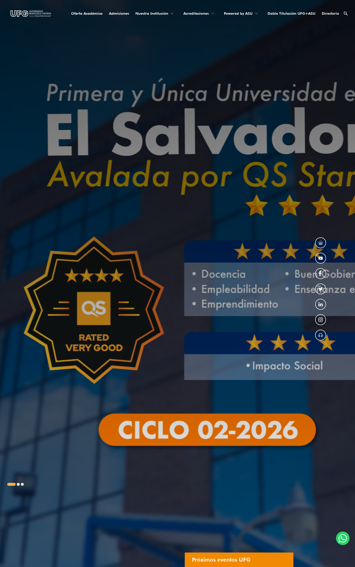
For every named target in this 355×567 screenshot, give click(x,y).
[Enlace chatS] (343, 538)
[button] (11, 484)
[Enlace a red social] (320, 242)
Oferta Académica (87, 13)
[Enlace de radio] (320, 335)
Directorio (330, 13)
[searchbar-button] (346, 14)
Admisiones (119, 13)
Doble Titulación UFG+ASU (291, 13)
